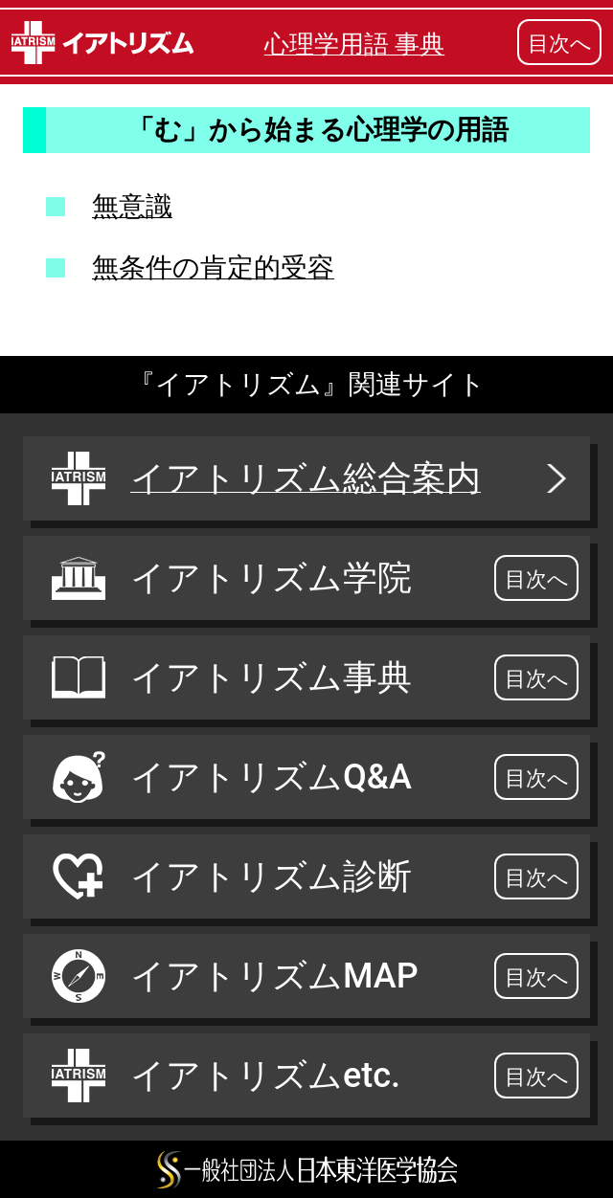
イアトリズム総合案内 (311, 478)
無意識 (132, 206)
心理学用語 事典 (354, 44)
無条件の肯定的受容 (213, 267)
